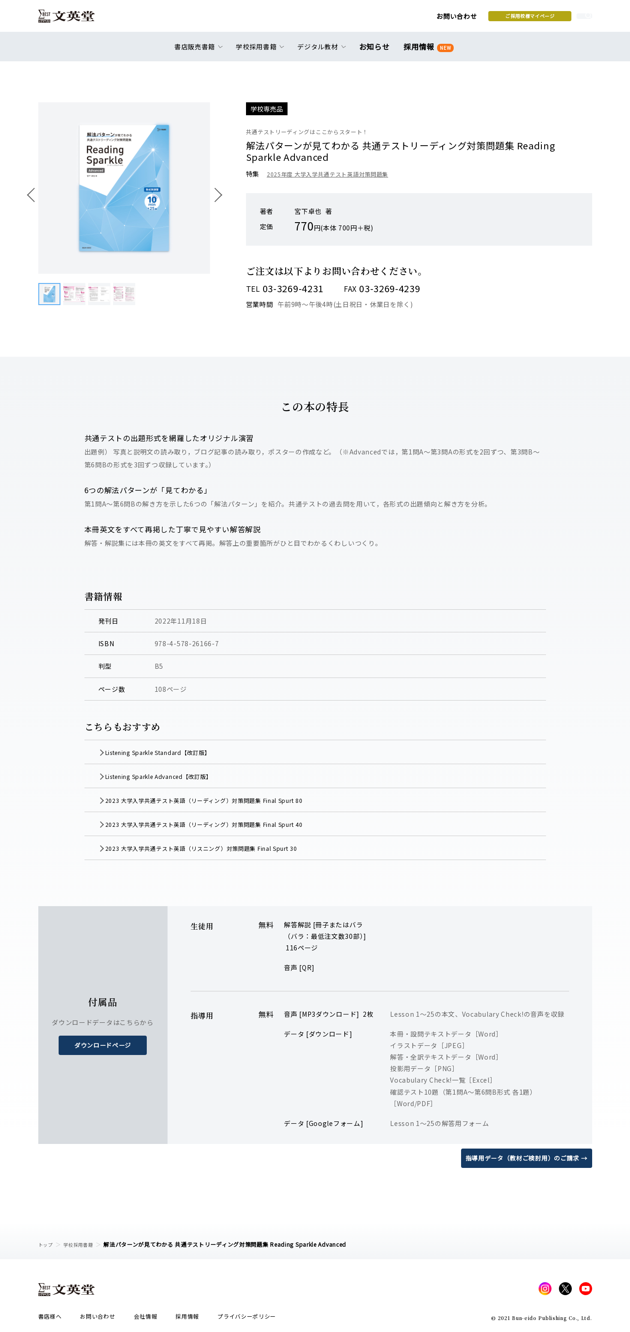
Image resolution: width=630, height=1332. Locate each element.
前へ (33, 194)
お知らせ (376, 51)
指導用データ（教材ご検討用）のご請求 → (522, 1157)
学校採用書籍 (83, 1244)
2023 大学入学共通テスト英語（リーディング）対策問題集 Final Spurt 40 (226, 824)
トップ (47, 1244)
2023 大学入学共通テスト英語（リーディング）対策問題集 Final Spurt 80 (226, 800)
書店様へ (50, 1319)
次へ (214, 194)
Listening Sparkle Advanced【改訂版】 (176, 776)
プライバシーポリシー (246, 1319)
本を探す (550, 19)
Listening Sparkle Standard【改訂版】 (175, 752)
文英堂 (74, 19)
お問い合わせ (384, 19)
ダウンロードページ (102, 1045)
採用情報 (426, 52)
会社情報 (145, 1319)
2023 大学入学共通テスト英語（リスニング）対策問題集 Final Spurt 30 (223, 848)
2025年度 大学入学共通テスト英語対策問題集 (337, 173)
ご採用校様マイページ (458, 19)
